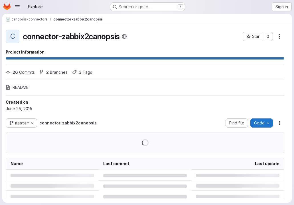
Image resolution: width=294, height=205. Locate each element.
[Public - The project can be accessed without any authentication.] (124, 36)
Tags (82, 72)
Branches (53, 72)
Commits (20, 72)
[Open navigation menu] (17, 6)
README (17, 87)
